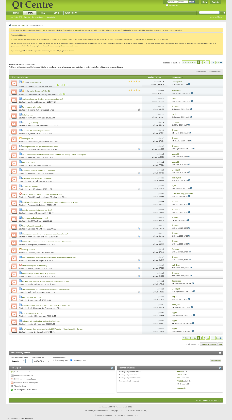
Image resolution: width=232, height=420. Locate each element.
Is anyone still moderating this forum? (36, 131)
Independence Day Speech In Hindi (35, 218)
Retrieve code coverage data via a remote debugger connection (45, 281)
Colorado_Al (33, 229)
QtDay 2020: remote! (30, 186)
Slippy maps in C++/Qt (30, 123)
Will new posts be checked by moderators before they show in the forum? (49, 258)
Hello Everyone (27, 115)
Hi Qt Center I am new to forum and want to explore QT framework (47, 242)
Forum (29, 13)
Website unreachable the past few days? (37, 210)
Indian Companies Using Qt (40, 91)
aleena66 (31, 157)
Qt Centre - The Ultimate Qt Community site (121, 415)
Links (56, 13)
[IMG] (179, 378)
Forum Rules (181, 388)
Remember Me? (172, 5)
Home (16, 13)
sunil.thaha (32, 94)
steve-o (31, 181)
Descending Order (78, 360)
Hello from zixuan (28, 162)
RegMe (30, 300)
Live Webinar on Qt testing (32, 313)
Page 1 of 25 (190, 62)
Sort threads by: (38, 358)
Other (23, 25)
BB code (180, 372)
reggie (30, 284)
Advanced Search (216, 17)
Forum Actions (37, 17)
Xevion (30, 268)
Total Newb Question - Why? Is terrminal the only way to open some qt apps (50, 202)
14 (66, 85)
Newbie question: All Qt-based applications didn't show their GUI (46, 289)
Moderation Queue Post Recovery (34, 266)
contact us (70, 51)
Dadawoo (31, 252)
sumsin (30, 86)
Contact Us (196, 400)
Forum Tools (200, 72)
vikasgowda (32, 245)
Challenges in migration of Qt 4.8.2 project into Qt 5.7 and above (46, 305)
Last (219, 62)
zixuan (30, 165)
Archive (214, 400)
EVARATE (31, 260)
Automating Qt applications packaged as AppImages (41, 321)
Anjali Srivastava (34, 308)
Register (216, 2)
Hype (30, 189)
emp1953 (31, 276)
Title (13, 77)
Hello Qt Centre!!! (28, 250)
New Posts (13, 17)
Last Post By (177, 77)
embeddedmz (33, 126)
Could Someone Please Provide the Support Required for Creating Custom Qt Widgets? (54, 154)
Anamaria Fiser (34, 237)
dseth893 (31, 221)
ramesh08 (32, 149)
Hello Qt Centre (35, 82)
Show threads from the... (20, 358)
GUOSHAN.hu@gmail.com (38, 197)
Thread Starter (23, 77)
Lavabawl (31, 102)
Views (158, 77)
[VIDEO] (180, 381)
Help (204, 2)
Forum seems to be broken (32, 107)
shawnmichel (33, 141)
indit (30, 292)
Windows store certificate (31, 297)
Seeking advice (27, 139)
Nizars (30, 213)
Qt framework (63, 39)
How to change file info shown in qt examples (39, 273)
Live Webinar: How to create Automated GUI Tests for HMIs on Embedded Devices (52, 329)
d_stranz (31, 110)
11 (207, 62)
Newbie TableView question (32, 226)
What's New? (71, 13)
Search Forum (214, 72)
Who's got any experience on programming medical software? (45, 234)
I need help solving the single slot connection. (39, 170)
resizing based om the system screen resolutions (40, 147)
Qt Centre (14, 39)
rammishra (32, 118)
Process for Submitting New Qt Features (36, 178)
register (149, 39)
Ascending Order (60, 360)
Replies (151, 77)
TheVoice (31, 205)
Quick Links (51, 17)
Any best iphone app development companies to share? (42, 99)
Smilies (179, 375)
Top (220, 344)
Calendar (27, 17)
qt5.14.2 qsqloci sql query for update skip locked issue (42, 194)
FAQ (20, 17)
